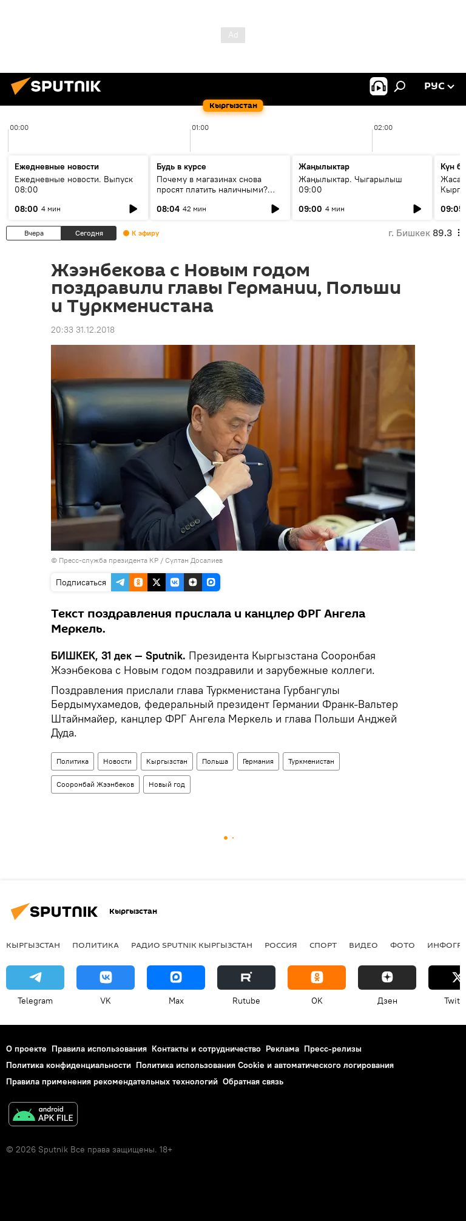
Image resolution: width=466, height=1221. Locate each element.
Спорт (323, 944)
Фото (402, 944)
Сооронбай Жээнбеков (95, 784)
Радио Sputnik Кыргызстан (191, 944)
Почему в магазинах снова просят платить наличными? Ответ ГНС (212, 189)
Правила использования (99, 1048)
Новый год (167, 784)
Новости (117, 761)
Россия (281, 944)
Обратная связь (253, 1081)
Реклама (282, 1048)
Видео (363, 944)
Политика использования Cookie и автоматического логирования (265, 1064)
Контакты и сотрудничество (206, 1048)
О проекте (26, 1048)
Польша (215, 761)
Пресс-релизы (333, 1048)
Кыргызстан (166, 761)
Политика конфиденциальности (68, 1064)
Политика (72, 761)
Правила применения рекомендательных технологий (112, 1081)
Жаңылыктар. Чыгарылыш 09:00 (350, 184)
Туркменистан (311, 761)
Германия (258, 761)
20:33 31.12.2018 (83, 329)
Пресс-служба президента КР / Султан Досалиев (141, 560)
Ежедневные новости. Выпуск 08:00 (74, 184)
